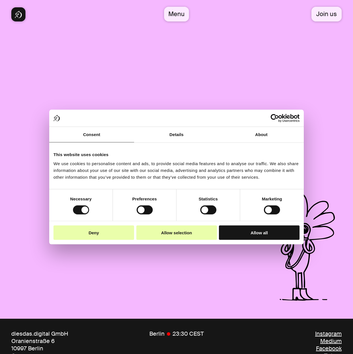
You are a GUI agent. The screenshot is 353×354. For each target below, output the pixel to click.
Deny (94, 232)
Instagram (328, 333)
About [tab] (261, 134)
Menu (176, 14)
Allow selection (176, 232)
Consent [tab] (91, 134)
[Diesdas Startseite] (18, 14)
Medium (331, 341)
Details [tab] (176, 134)
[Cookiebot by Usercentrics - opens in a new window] (275, 118)
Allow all (259, 232)
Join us (326, 14)
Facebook (329, 348)
